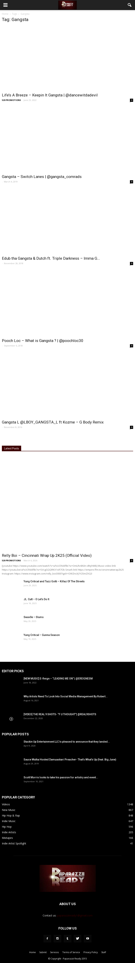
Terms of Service (71, 952)
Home (5, 13)
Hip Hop (7, 826)
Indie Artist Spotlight (14, 843)
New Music (8, 810)
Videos (6, 804)
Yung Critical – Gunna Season (42, 634)
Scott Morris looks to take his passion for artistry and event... (61, 777)
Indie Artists (9, 832)
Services (54, 952)
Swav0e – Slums (34, 617)
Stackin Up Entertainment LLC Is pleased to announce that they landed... (67, 741)
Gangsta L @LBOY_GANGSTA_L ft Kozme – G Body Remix (53, 422)
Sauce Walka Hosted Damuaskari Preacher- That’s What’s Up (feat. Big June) (70, 759)
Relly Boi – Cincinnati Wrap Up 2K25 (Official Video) (47, 555)
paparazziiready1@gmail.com (74, 915)
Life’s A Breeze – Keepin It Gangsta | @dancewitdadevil (50, 95)
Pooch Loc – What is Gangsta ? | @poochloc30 (42, 340)
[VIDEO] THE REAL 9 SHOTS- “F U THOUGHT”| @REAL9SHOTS (60, 714)
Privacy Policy (91, 952)
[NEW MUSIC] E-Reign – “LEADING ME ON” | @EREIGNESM (58, 678)
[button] (130, 5)
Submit (43, 952)
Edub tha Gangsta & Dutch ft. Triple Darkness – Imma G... (51, 258)
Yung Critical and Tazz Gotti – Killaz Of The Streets (54, 581)
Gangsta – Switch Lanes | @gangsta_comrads (42, 176)
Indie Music (9, 821)
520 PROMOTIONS (11, 100)
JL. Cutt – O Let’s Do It (36, 599)
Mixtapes (7, 838)
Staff (103, 952)
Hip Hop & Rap (11, 815)
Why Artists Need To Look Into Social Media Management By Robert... (66, 696)
